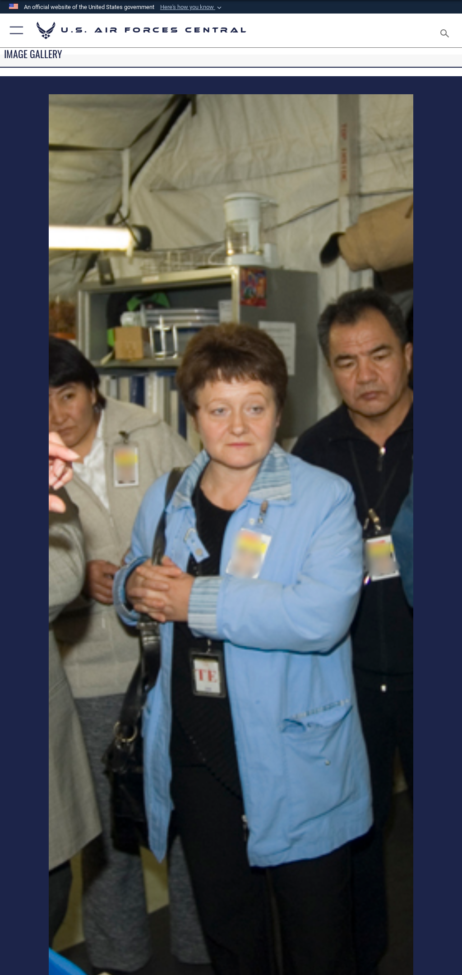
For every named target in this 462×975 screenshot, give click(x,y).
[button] (191, 7)
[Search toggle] (446, 30)
